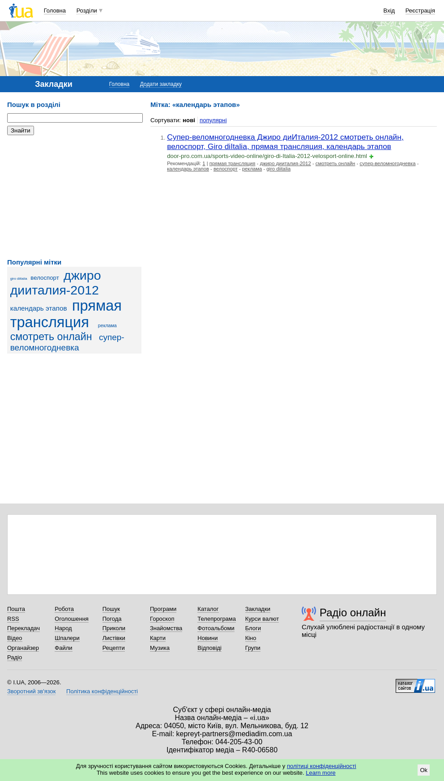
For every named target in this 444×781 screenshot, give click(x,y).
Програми (163, 609)
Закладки (257, 609)
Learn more (320, 772)
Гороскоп (162, 618)
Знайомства (166, 628)
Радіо (14, 657)
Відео (14, 638)
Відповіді (209, 647)
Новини (207, 638)
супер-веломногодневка (388, 163)
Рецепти (113, 647)
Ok (423, 770)
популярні (213, 120)
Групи (252, 647)
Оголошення (72, 618)
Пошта (16, 609)
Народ (63, 628)
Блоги (253, 628)
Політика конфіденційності (102, 691)
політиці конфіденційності (321, 766)
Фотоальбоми (215, 628)
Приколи (113, 628)
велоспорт (44, 277)
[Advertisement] (74, 197)
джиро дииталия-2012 (55, 282)
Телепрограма (216, 618)
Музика (160, 647)
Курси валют (262, 618)
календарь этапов (38, 308)
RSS (13, 618)
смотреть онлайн (51, 336)
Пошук (111, 609)
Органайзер (23, 647)
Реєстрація (420, 10)
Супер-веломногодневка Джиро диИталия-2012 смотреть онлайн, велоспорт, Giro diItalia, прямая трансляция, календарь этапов (285, 141)
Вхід (389, 10)
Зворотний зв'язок (31, 691)
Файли (63, 647)
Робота (64, 609)
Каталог (207, 609)
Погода (112, 618)
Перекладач (23, 628)
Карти (158, 638)
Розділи (87, 10)
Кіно (250, 638)
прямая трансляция (66, 314)
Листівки (113, 638)
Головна (55, 10)
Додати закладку (161, 84)
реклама (107, 325)
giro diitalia (18, 279)
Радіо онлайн (353, 612)
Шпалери (67, 638)
